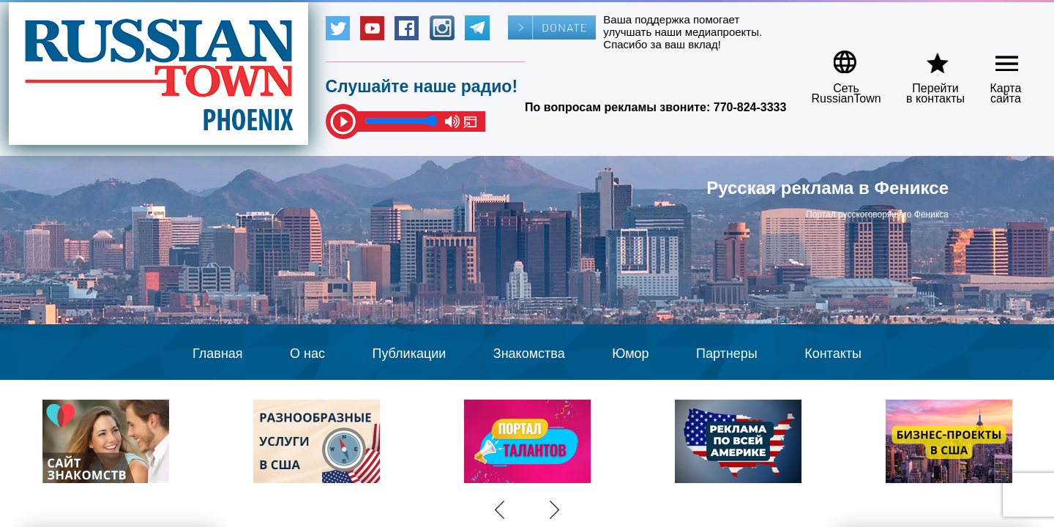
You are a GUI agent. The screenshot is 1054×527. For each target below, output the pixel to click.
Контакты (832, 353)
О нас (307, 353)
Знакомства (529, 353)
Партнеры (727, 353)
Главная (218, 353)
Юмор (630, 353)
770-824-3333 (750, 107)
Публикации (409, 353)
